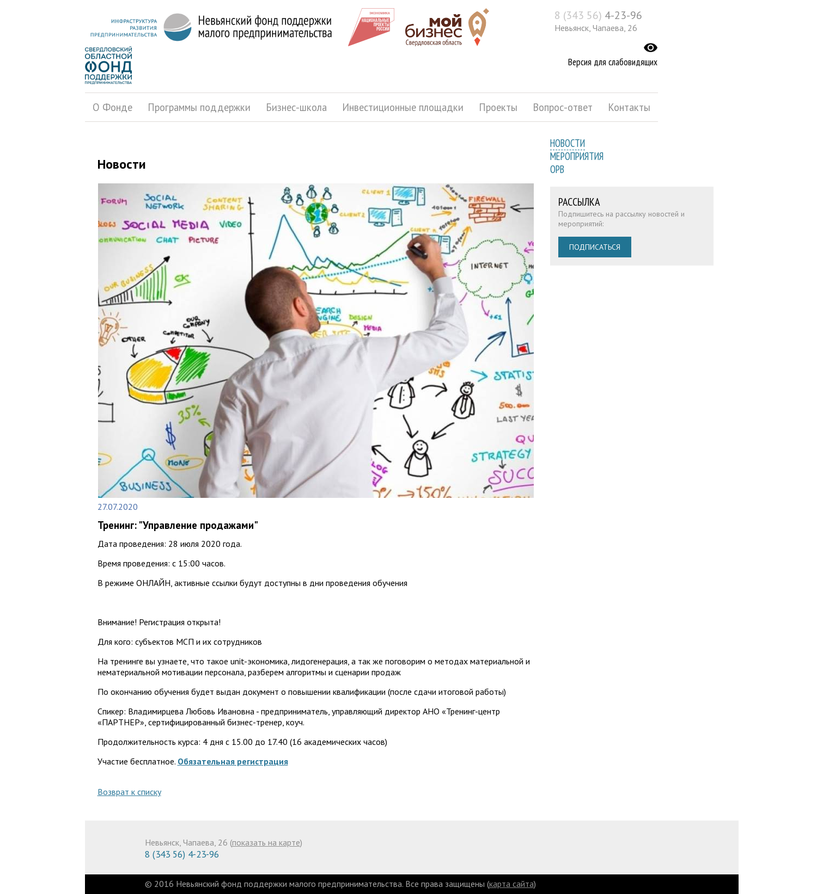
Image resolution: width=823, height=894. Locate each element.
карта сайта (511, 883)
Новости (567, 143)
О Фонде (112, 107)
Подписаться (594, 247)
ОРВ (557, 169)
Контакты (629, 107)
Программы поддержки (199, 107)
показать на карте (266, 842)
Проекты (498, 107)
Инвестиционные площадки (403, 107)
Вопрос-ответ (563, 107)
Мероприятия (576, 156)
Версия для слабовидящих (612, 62)
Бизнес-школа (296, 107)
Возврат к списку (129, 791)
